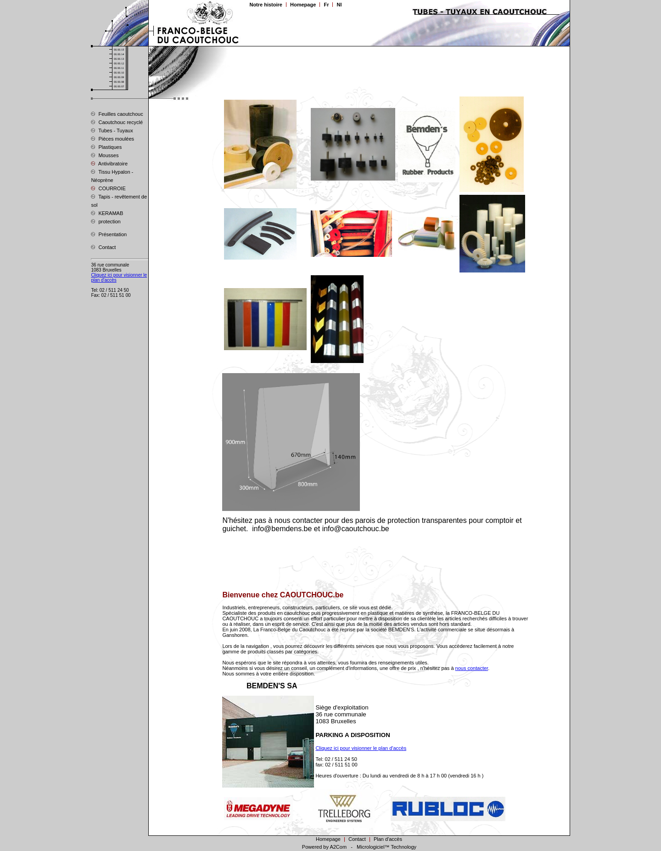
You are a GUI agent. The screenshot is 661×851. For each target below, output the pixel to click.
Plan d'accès (387, 839)
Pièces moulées (112, 138)
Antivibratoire (109, 163)
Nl (339, 4)
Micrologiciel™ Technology (386, 847)
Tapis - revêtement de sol (119, 200)
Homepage (303, 4)
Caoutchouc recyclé (117, 122)
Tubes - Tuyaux (112, 130)
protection (105, 221)
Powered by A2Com (324, 847)
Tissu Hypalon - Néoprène (112, 175)
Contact (103, 247)
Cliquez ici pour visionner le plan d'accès (360, 748)
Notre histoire (266, 4)
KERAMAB (107, 213)
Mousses (104, 155)
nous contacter (471, 668)
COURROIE (108, 188)
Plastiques (106, 146)
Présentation (109, 234)
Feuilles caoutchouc (117, 113)
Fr (326, 4)
